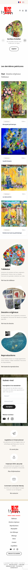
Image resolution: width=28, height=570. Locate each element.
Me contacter (14, 493)
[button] (25, 40)
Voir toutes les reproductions (10, 366)
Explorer (14, 49)
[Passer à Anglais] (23, 2)
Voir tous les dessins (7, 323)
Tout (3, 74)
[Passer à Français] (19, 2)
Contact (14, 542)
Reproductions (14, 526)
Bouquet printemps (9, 124)
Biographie (14, 528)
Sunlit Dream (7, 161)
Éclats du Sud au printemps (12, 233)
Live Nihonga (14, 532)
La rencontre (7, 197)
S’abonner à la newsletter (14, 553)
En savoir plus (14, 449)
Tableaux (5, 77)
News (14, 539)
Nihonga (14, 536)
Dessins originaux (13, 74)
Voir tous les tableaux (7, 280)
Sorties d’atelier (14, 39)
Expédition (14, 546)
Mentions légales (13, 564)
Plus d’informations (14, 471)
